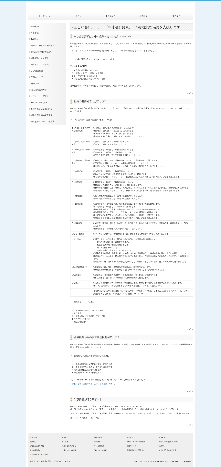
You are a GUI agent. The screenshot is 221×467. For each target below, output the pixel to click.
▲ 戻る (190, 93)
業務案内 (35, 26)
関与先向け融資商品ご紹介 (43, 52)
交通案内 (176, 16)
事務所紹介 (110, 16)
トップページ (44, 16)
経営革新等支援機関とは (42, 109)
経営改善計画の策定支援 (42, 115)
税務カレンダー (38, 77)
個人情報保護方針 (39, 90)
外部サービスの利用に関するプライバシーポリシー (51, 461)
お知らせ (77, 16)
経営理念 (143, 16)
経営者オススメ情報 (40, 64)
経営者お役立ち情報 (40, 58)
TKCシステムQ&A (39, 102)
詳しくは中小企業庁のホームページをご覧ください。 (94, 384)
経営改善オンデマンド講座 (43, 121)
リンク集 (35, 33)
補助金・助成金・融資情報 (43, 45)
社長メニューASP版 (40, 96)
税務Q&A (35, 83)
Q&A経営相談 (37, 71)
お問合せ (35, 39)
